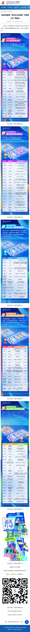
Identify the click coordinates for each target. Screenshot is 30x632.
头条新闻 (3, 7)
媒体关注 (16, 7)
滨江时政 (10, 7)
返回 (27, 622)
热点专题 (23, 7)
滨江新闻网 (3, 11)
